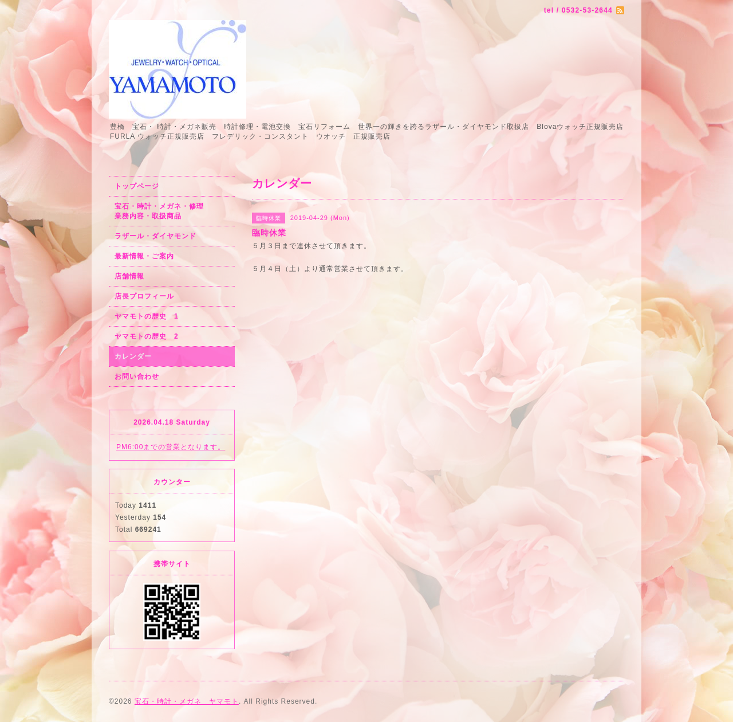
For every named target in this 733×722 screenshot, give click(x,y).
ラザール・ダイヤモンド (155, 236)
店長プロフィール (144, 296)
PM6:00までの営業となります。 (170, 447)
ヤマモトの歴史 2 (147, 336)
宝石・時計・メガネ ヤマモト (187, 701)
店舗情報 (129, 276)
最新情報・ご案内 (144, 256)
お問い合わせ (137, 376)
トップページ (137, 186)
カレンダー (133, 356)
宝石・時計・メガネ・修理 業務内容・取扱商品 (171, 211)
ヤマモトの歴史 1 (147, 316)
